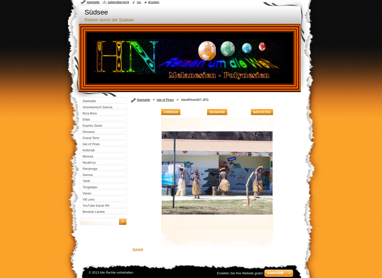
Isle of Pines (165, 100)
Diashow (217, 112)
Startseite (143, 100)
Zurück (138, 249)
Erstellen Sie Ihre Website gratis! (240, 273)
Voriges (171, 112)
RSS (139, 2)
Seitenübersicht (118, 2)
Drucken (153, 2)
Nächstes (262, 112)
